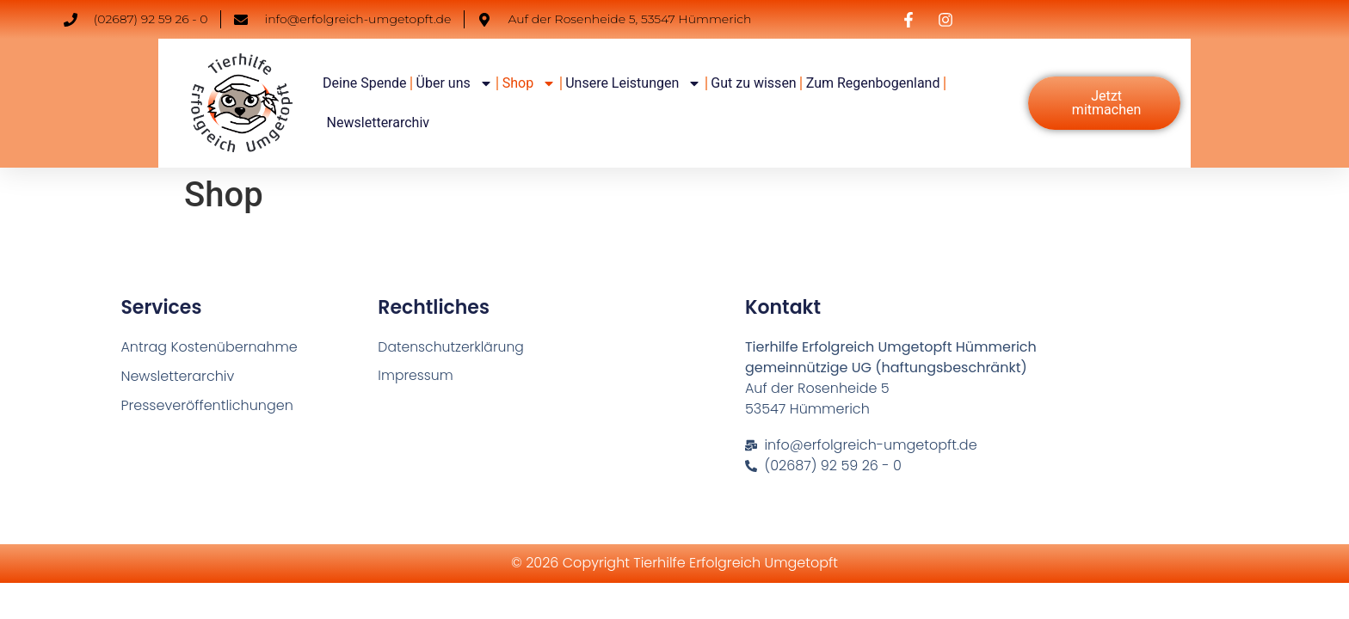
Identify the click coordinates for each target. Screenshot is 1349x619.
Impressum (416, 376)
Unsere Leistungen (633, 83)
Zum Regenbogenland (873, 83)
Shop (529, 83)
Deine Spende (364, 83)
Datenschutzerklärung (452, 347)
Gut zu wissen (753, 83)
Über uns (454, 83)
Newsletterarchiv (378, 122)
